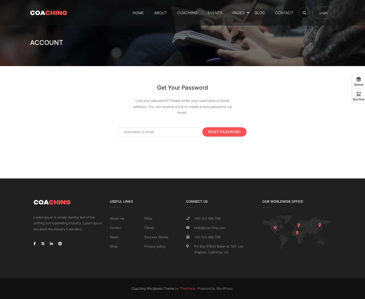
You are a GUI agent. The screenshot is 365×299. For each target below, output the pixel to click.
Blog (260, 12)
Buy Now (359, 99)
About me (117, 218)
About (160, 12)
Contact (284, 12)
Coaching (187, 12)
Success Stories (156, 237)
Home (138, 12)
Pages (239, 12)
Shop (114, 246)
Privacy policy (155, 246)
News (114, 237)
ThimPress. (188, 288)
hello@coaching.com (210, 228)
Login (324, 13)
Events (215, 12)
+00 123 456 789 (207, 218)
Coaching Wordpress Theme (153, 288)
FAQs (148, 218)
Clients (149, 228)
